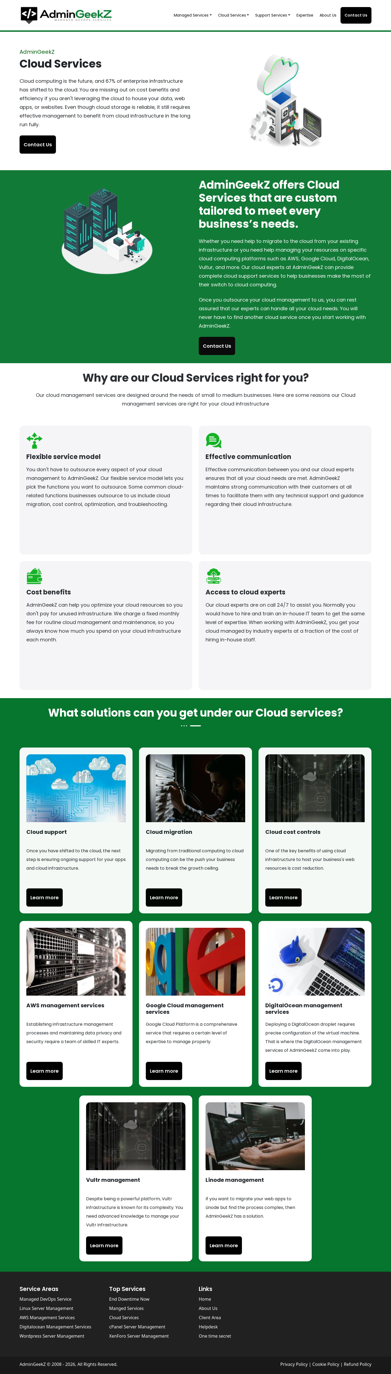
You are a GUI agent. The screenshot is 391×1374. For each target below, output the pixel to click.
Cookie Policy (325, 1364)
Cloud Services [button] (232, 15)
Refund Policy (357, 1364)
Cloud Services (124, 1318)
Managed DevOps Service (45, 1299)
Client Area (210, 1318)
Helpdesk (208, 1327)
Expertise (305, 15)
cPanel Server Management (137, 1327)
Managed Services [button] (191, 15)
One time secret (215, 1336)
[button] (194, 15)
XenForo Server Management (139, 1336)
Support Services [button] (271, 15)
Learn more (44, 1071)
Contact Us (356, 15)
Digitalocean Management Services (55, 1327)
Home (205, 1299)
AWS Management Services (47, 1318)
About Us (328, 15)
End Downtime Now (129, 1299)
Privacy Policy (294, 1364)
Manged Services (126, 1308)
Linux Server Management (46, 1308)
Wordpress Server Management (52, 1336)
